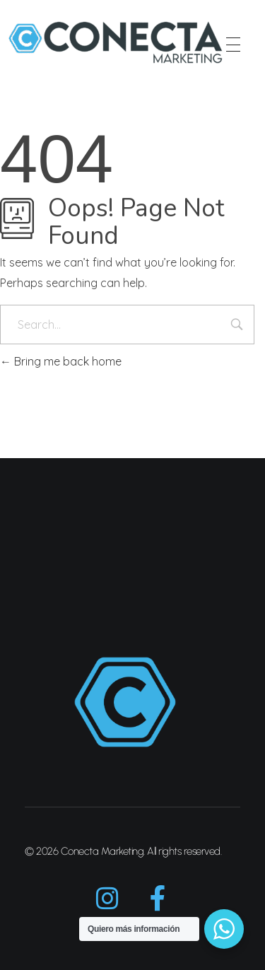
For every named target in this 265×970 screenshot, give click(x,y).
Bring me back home (61, 361)
